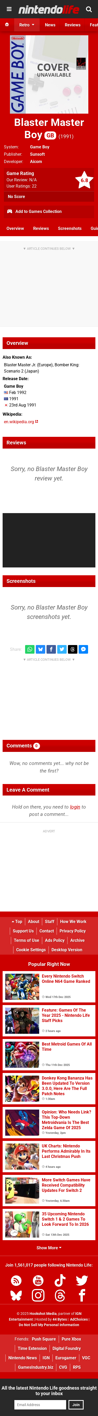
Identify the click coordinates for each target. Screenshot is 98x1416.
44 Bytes (60, 1319)
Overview (15, 228)
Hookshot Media (43, 1313)
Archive (77, 940)
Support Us (23, 930)
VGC (86, 1357)
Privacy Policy (73, 930)
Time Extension (32, 1348)
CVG (63, 1367)
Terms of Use (26, 940)
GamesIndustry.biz (35, 1367)
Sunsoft (37, 154)
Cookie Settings (31, 949)
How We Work (73, 921)
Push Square (44, 1339)
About (33, 921)
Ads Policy (55, 940)
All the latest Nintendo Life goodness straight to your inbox (49, 1390)
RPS (77, 1367)
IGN (46, 1357)
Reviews (41, 228)
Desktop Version (66, 949)
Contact (46, 930)
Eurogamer (65, 1357)
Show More (49, 1247)
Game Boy (39, 146)
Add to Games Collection (34, 212)
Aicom (36, 161)
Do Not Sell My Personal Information (49, 1325)
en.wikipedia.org (21, 421)
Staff (49, 921)
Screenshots (70, 228)
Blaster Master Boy (49, 128)
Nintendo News (22, 1357)
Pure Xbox (71, 1339)
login (75, 807)
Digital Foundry (67, 1348)
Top (17, 921)
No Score (16, 196)
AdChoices (78, 1319)
